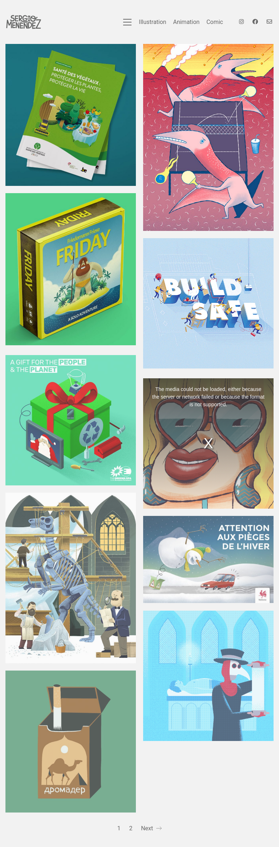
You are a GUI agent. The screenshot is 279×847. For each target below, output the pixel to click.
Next (151, 828)
